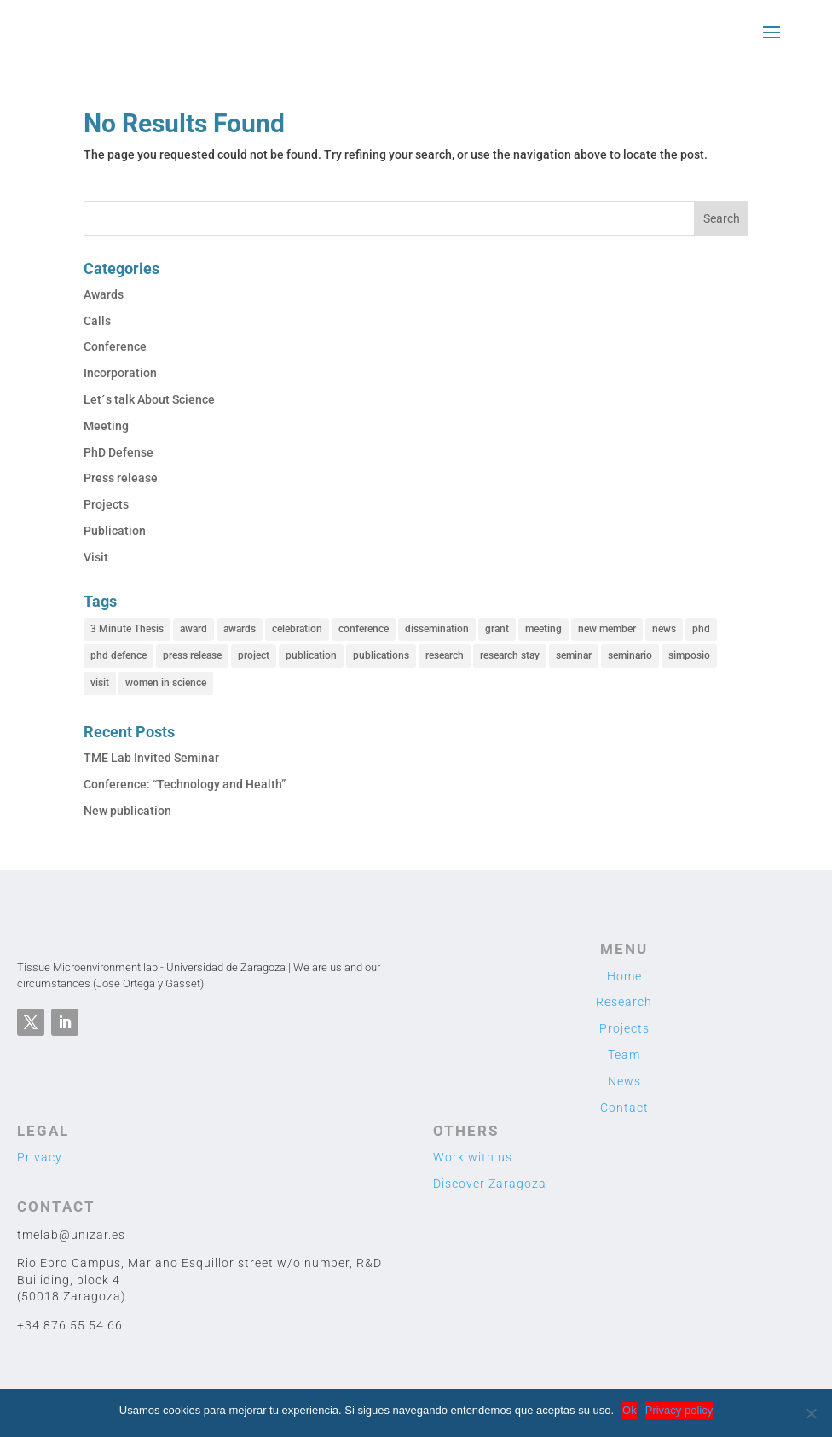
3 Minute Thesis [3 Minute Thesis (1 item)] (127, 629)
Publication (115, 531)
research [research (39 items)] (444, 655)
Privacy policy (679, 1410)
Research (624, 1002)
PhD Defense (118, 452)
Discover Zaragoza (489, 1183)
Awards (104, 294)
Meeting (106, 426)
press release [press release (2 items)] (192, 655)
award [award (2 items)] (193, 629)
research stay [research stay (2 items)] (510, 655)
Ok (629, 1410)
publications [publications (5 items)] (381, 655)
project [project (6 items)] (253, 655)
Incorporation (120, 373)
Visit (96, 557)
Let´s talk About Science (149, 399)
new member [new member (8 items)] (607, 629)
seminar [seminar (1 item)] (574, 655)
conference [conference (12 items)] (363, 629)
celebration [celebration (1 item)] (297, 629)
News (624, 1081)
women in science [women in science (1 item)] (165, 683)
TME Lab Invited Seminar (151, 758)
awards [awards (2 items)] (239, 629)
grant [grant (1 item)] (497, 629)
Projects (106, 504)
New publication (127, 810)
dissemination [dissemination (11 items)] (437, 629)
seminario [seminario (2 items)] (630, 655)
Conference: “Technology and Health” (185, 784)
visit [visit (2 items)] (99, 683)
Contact (624, 1107)
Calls (97, 321)
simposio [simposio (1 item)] (689, 655)
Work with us (472, 1157)
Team (624, 1055)
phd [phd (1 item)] (701, 629)
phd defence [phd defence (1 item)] (118, 655)
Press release (121, 478)
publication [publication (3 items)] (311, 655)
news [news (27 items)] (664, 629)
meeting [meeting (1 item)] (543, 629)
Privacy (39, 1157)
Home (624, 976)
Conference (115, 346)
